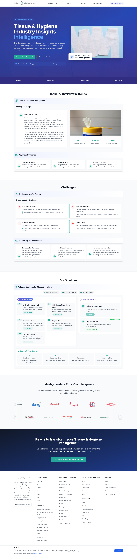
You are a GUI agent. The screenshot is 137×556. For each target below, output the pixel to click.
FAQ (83, 515)
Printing (61, 513)
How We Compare (87, 509)
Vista (38, 500)
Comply (39, 487)
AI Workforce (53, 3)
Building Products (64, 484)
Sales (83, 481)
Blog (83, 502)
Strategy (84, 494)
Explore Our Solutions (24, 57)
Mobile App (40, 537)
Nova (38, 491)
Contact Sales (44, 57)
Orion (38, 497)
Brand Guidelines (110, 494)
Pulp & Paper (63, 516)
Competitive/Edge (42, 517)
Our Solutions (85, 80)
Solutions (83, 3)
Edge (38, 494)
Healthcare (62, 497)
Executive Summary (42, 530)
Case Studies (86, 506)
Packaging (62, 507)
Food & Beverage (64, 491)
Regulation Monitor (42, 527)
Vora (38, 484)
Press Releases (86, 522)
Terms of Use (50, 549)
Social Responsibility (111, 487)
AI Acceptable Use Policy (87, 549)
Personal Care (63, 510)
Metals (61, 503)
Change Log (85, 512)
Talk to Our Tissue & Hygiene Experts (68, 459)
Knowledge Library (87, 519)
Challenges (50, 80)
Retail (61, 520)
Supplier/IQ (40, 521)
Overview (18, 80)
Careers (107, 484)
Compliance (85, 487)
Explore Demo (117, 3)
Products (69, 3)
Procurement (86, 484)
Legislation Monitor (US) (44, 509)
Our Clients (118, 80)
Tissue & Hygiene (64, 523)
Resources (97, 3)
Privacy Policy (40, 549)
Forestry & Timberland (66, 494)
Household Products (65, 500)
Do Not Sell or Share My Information (67, 549)
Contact (107, 491)
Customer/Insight (42, 524)
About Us (107, 481)
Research (85, 491)
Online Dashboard (42, 540)
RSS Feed (39, 534)
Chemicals (62, 487)
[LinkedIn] (23, 504)
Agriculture (62, 481)
